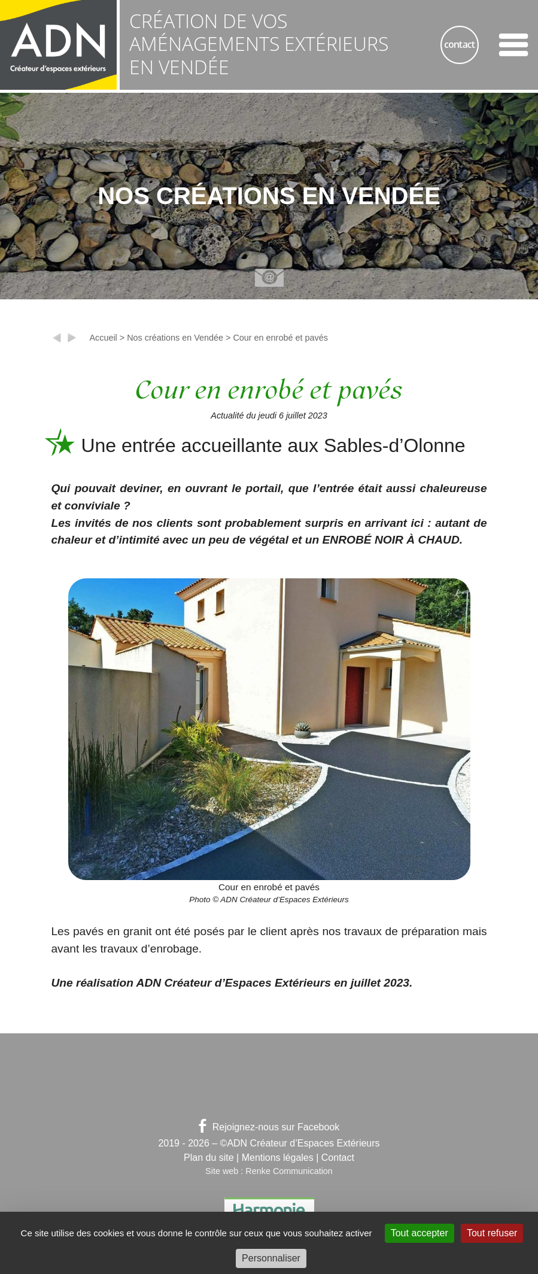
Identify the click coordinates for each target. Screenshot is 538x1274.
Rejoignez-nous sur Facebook (269, 1127)
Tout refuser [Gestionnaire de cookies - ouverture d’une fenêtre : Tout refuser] (492, 1233)
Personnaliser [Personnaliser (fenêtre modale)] (271, 1258)
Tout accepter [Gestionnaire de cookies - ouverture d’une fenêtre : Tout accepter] (419, 1233)
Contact (337, 1157)
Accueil (103, 337)
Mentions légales (278, 1157)
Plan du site (209, 1157)
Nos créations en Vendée (175, 337)
